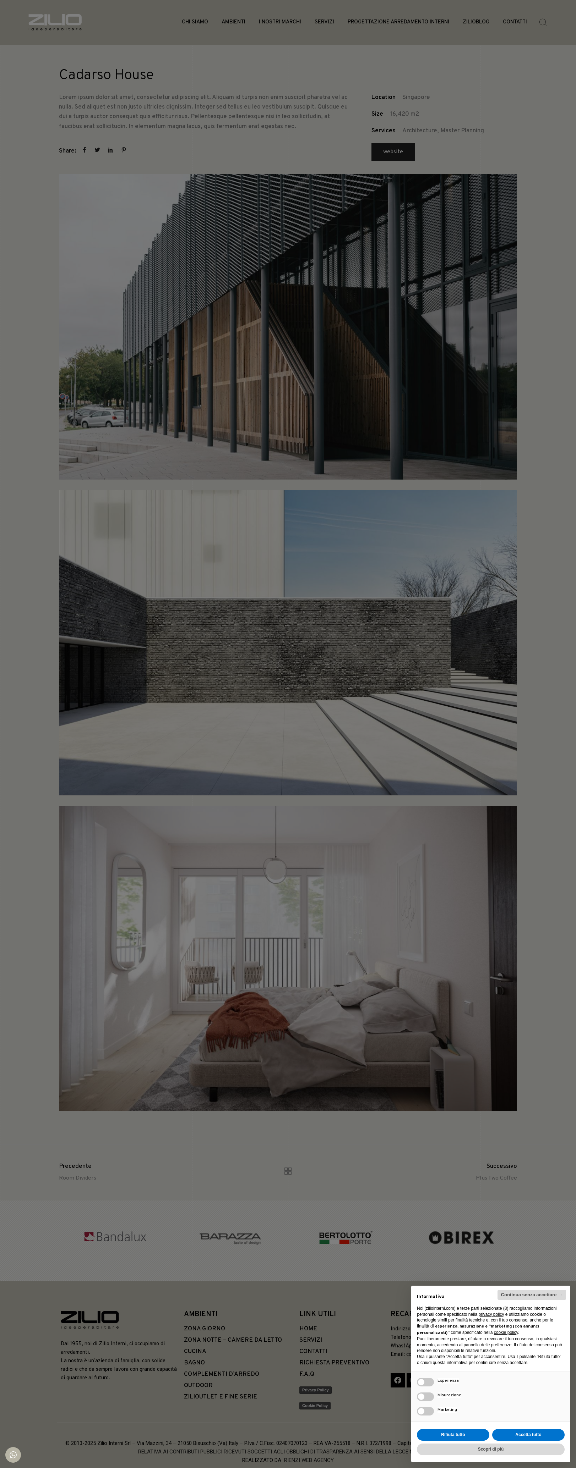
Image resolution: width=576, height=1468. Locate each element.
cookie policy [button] (506, 1332)
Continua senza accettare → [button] (532, 1294)
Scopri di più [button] (491, 1449)
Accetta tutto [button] (528, 1434)
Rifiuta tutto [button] (453, 1434)
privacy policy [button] (491, 1314)
